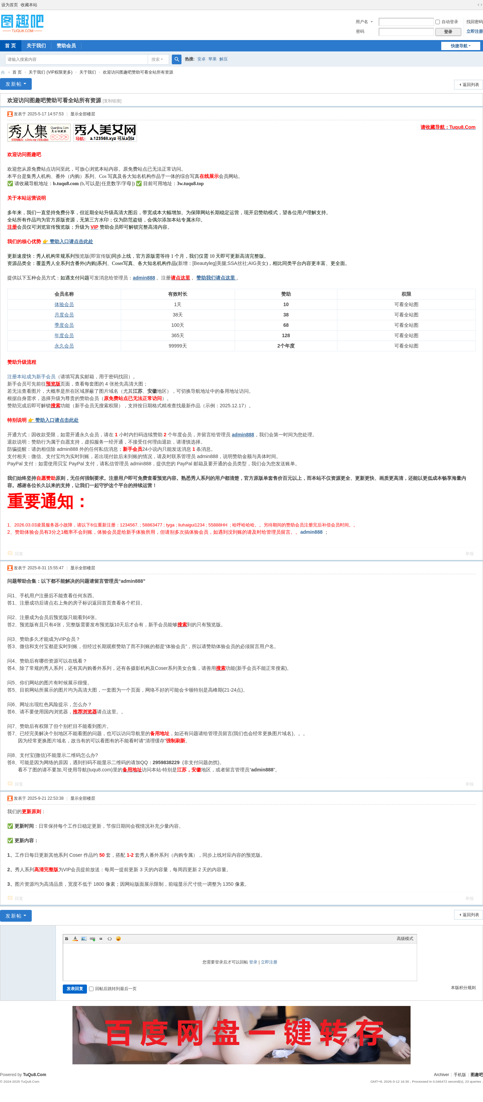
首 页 (17, 72)
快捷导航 (459, 46)
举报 (469, 553)
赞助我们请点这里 (215, 278)
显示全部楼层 (82, 114)
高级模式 (405, 938)
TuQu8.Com (34, 1074)
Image (83, 938)
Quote (101, 938)
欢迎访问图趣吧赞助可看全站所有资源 (138, 72)
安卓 (201, 59)
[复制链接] (111, 100)
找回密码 (474, 21)
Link (92, 938)
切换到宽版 (480, 5)
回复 (19, 553)
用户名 (362, 21)
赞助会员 (66, 45)
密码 (360, 31)
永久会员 (64, 346)
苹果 (212, 59)
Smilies (118, 938)
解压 (223, 59)
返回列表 (471, 84)
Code (109, 938)
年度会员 (64, 335)
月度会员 (64, 314)
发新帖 (14, 84)
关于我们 (36, 45)
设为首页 (9, 4)
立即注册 (474, 31)
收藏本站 (29, 4)
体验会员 (64, 304)
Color (75, 938)
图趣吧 (3, 72)
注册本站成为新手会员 (31, 376)
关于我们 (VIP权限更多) (50, 72)
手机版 (460, 1074)
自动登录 (446, 21)
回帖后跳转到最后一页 (113, 988)
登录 (253, 962)
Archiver (441, 1074)
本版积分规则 (463, 987)
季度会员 (64, 325)
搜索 (155, 59)
